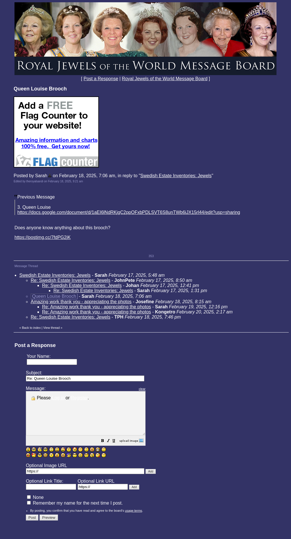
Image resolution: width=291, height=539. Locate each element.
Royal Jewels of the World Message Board (164, 78)
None (35, 505)
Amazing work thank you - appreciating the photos (81, 301)
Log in (58, 397)
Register (79, 397)
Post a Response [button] (101, 78)
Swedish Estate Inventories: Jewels (176, 175)
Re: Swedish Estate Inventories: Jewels (70, 280)
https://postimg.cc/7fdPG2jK (42, 237)
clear (156, 389)
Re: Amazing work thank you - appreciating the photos (96, 306)
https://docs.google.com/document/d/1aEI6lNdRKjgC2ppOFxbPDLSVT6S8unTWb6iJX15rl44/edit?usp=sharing (128, 212)
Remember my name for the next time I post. (75, 511)
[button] (117, 449)
